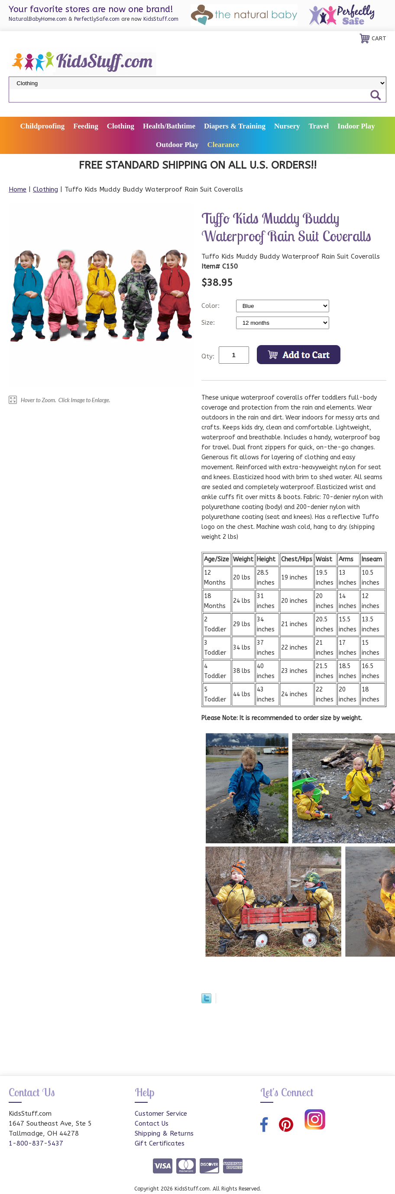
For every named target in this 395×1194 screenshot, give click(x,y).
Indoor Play (356, 126)
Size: (209, 323)
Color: (211, 306)
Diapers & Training (234, 126)
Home (17, 189)
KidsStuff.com (160, 19)
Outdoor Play (177, 145)
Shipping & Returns (164, 1133)
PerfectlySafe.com (97, 19)
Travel (318, 126)
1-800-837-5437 (36, 1143)
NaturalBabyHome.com (38, 19)
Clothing (120, 126)
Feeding (85, 126)
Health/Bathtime (169, 126)
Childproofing (42, 126)
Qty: (207, 356)
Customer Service (161, 1113)
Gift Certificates (160, 1143)
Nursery (287, 126)
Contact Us (151, 1123)
